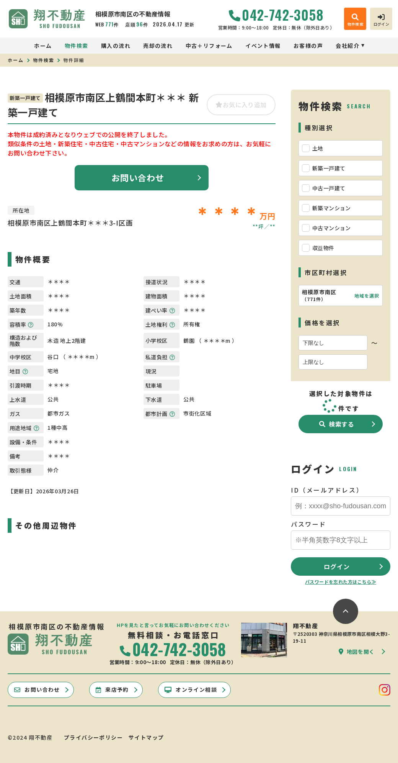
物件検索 (76, 45)
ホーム (43, 45)
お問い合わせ (138, 177)
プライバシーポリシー (93, 737)
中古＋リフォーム (209, 45)
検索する (336, 424)
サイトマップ (146, 737)
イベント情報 (263, 45)
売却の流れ (158, 45)
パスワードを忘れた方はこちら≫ (340, 581)
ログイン (336, 566)
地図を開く (357, 651)
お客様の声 (308, 45)
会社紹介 (347, 45)
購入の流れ (115, 45)
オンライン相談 (191, 689)
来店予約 (112, 689)
